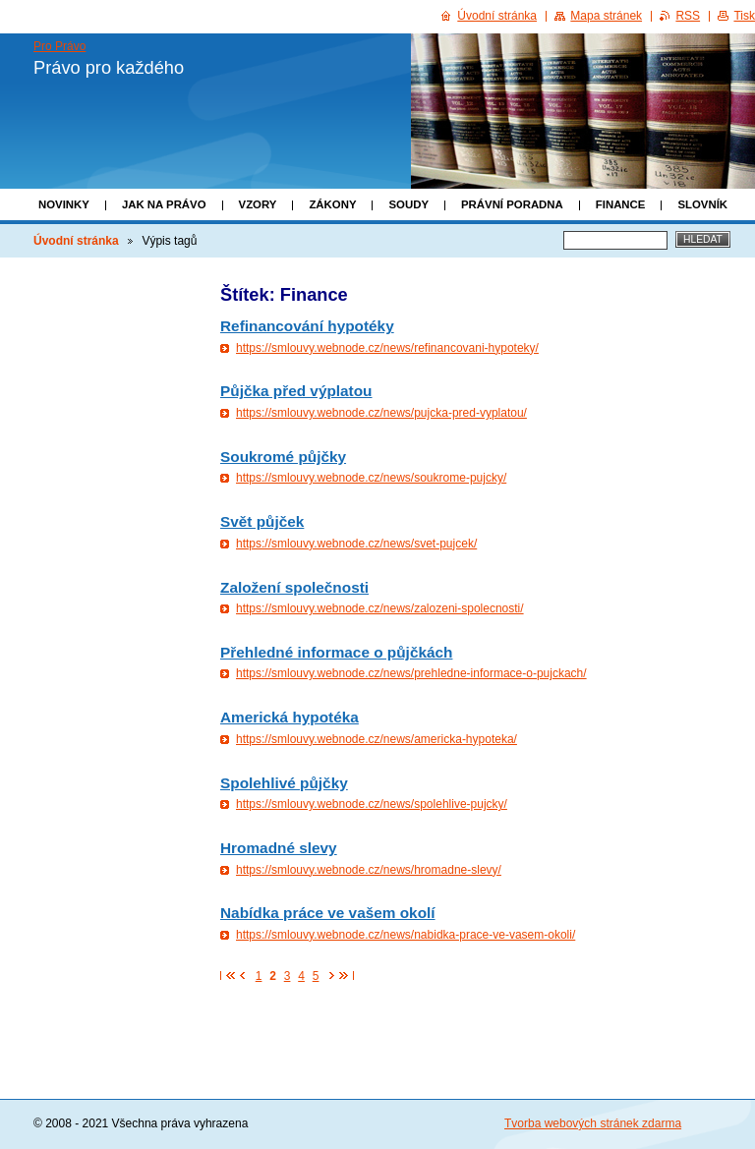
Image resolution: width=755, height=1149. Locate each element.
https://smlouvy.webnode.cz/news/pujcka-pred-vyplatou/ (381, 413)
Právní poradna (512, 204)
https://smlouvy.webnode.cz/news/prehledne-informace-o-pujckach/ (411, 673)
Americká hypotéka (289, 717)
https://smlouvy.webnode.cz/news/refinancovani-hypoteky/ (387, 348)
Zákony (332, 204)
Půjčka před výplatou (296, 390)
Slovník (702, 204)
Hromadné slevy (278, 847)
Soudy (408, 204)
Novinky (63, 204)
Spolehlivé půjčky (284, 783)
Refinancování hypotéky (307, 325)
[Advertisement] (110, 567)
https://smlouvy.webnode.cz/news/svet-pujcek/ (356, 543)
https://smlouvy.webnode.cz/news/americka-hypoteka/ (376, 739)
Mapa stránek (606, 16)
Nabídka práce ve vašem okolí (328, 912)
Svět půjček (262, 521)
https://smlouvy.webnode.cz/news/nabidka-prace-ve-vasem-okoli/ (405, 935)
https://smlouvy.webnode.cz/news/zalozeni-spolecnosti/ (380, 608)
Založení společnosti (294, 587)
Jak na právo (164, 204)
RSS (687, 16)
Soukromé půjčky (283, 456)
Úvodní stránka (76, 241)
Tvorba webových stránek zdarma (592, 1123)
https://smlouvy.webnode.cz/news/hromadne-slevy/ (368, 870)
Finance (621, 204)
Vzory (258, 204)
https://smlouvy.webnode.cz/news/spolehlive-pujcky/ (371, 804)
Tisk (744, 16)
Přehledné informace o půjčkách (336, 652)
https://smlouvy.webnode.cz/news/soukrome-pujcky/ (371, 478)
